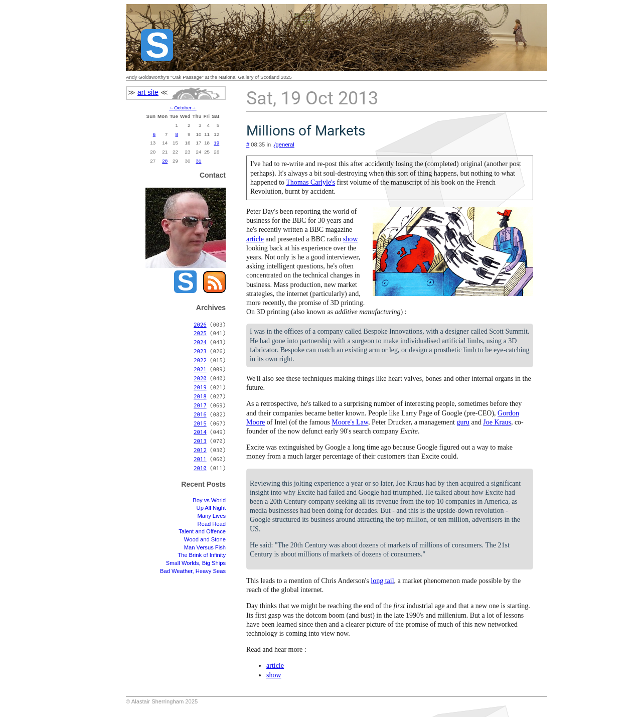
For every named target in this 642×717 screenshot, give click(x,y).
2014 (200, 431)
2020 (200, 378)
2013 (200, 441)
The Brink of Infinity (202, 555)
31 (199, 161)
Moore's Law (350, 422)
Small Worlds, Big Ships (196, 563)
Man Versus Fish (205, 547)
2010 (200, 468)
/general (284, 144)
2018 (200, 396)
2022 (200, 360)
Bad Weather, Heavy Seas (193, 571)
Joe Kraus (497, 422)
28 (165, 161)
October (183, 107)
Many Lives (211, 516)
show (350, 239)
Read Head (211, 524)
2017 (200, 405)
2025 (200, 333)
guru (462, 422)
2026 (200, 324)
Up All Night (211, 508)
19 (216, 143)
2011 (200, 459)
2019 (200, 387)
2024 (200, 342)
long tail (382, 581)
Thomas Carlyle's (310, 182)
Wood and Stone (205, 539)
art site (147, 92)
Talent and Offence (202, 531)
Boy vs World (209, 500)
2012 (200, 450)
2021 (200, 369)
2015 (200, 423)
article (255, 239)
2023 (200, 351)
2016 (200, 414)
